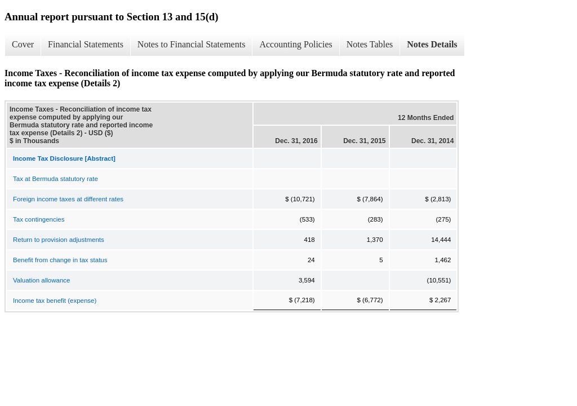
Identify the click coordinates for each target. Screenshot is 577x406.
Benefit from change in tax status (60, 260)
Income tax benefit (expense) (54, 300)
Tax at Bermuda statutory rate (55, 178)
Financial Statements (85, 44)
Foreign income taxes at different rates (68, 199)
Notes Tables (370, 44)
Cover (23, 44)
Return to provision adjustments (58, 239)
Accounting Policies (295, 44)
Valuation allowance (41, 280)
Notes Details (432, 44)
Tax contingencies (38, 219)
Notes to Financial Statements (191, 44)
